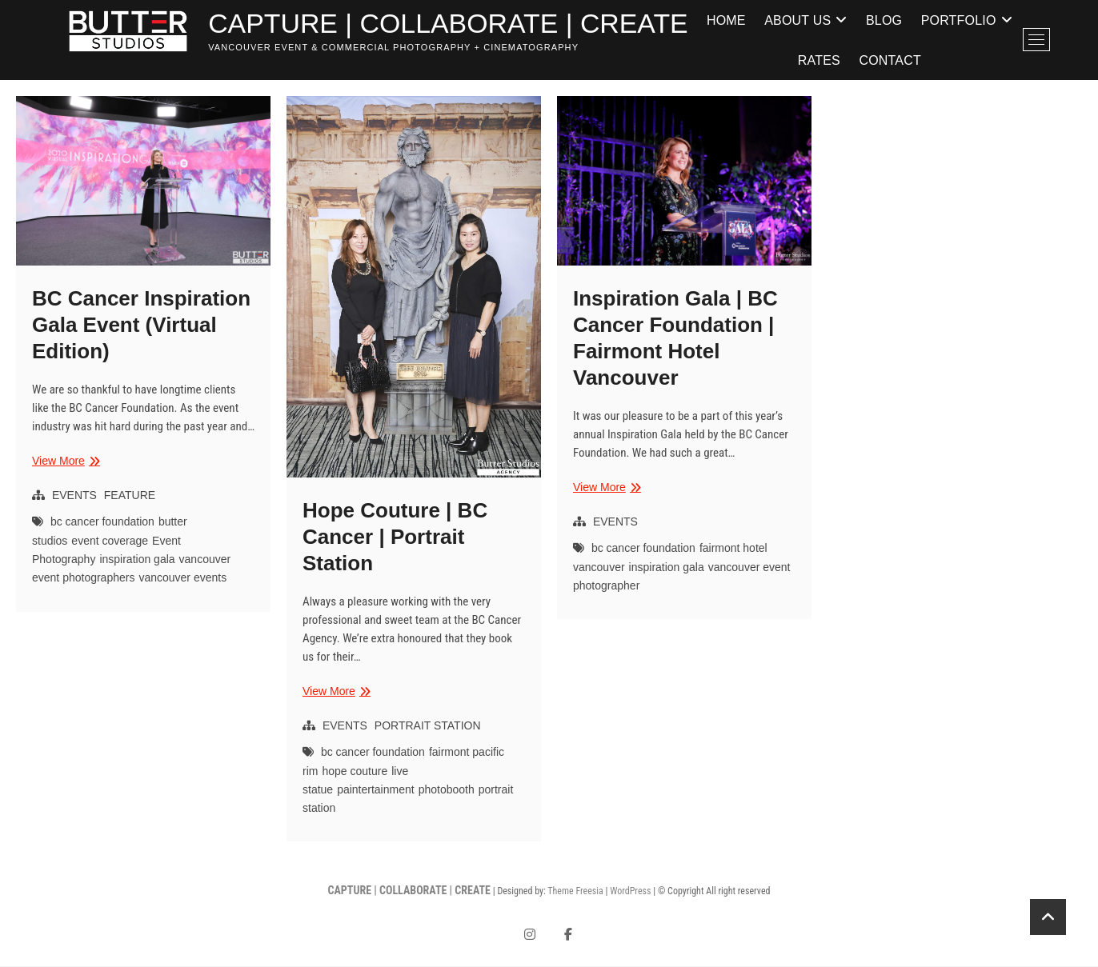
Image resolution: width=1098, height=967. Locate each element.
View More (64, 462)
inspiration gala (136, 559)
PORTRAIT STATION (428, 726)
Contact (960, 60)
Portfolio (795, 60)
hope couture (354, 771)
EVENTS (74, 495)
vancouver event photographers (131, 569)
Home (796, 19)
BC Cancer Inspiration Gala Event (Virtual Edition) (141, 325)
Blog (954, 19)
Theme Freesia (575, 891)
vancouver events (182, 578)
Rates (889, 60)
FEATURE (129, 495)
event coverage (109, 541)
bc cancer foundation (102, 522)
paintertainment (376, 790)
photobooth (447, 790)
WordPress (630, 891)
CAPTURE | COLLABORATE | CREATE (463, 24)
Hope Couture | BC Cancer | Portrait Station (395, 537)
